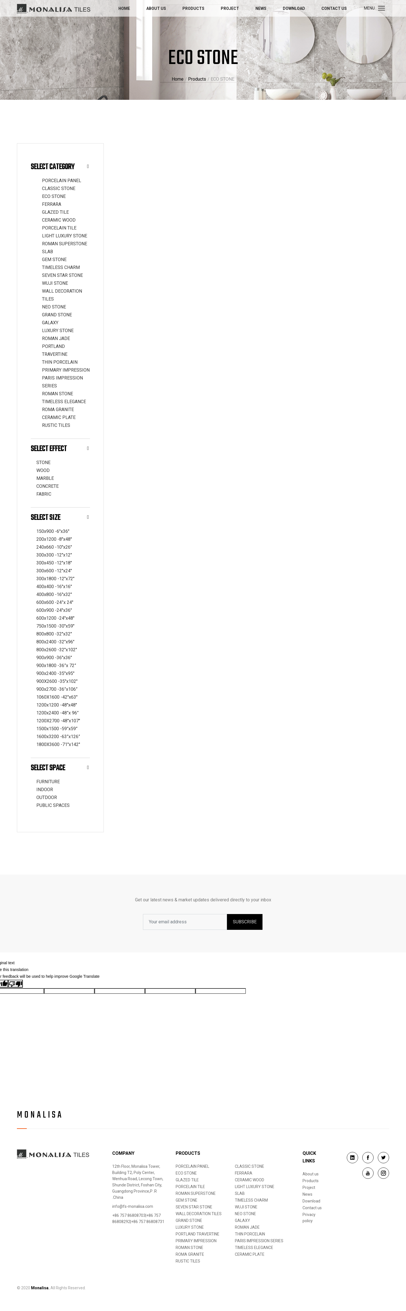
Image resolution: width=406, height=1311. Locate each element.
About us (156, 8)
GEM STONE (54, 259)
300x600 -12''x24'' (54, 570)
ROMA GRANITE (58, 409)
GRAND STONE (57, 314)
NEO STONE (54, 307)
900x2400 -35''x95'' (55, 673)
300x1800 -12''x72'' (55, 578)
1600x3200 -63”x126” (58, 736)
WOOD (43, 470)
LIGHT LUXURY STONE (64, 236)
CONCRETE (47, 486)
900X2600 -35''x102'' (57, 681)
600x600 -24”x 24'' (54, 602)
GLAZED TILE (55, 212)
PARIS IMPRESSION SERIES (259, 1241)
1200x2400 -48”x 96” (57, 713)
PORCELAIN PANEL (61, 180)
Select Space (60, 768)
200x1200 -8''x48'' (54, 539)
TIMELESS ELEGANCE (64, 401)
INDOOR (44, 789)
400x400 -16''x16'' (54, 586)
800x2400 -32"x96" (55, 642)
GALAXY (50, 322)
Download (294, 8)
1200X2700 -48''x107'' (58, 720)
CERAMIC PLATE (59, 417)
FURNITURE (48, 781)
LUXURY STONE (58, 330)
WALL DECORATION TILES (199, 1213)
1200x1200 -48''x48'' (56, 705)
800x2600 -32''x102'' (56, 649)
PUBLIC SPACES (53, 805)
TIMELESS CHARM (61, 267)
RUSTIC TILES (56, 425)
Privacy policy (309, 1217)
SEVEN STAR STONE (62, 275)
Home (124, 8)
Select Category (60, 167)
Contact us (334, 8)
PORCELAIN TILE (59, 228)
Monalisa (40, 1115)
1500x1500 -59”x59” (57, 728)
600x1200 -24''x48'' (55, 618)
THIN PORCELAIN (60, 362)
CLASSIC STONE (58, 188)
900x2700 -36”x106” (57, 689)
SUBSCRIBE (245, 921)
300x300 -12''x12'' (54, 555)
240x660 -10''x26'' (54, 547)
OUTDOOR (46, 797)
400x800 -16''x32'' (54, 594)
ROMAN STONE (57, 393)
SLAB (47, 251)
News (260, 8)
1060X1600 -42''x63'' (57, 697)
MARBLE (45, 478)
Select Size (60, 518)
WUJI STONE (55, 283)
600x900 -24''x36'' (54, 610)
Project (230, 8)
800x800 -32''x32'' (54, 634)
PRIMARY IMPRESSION (66, 370)
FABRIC (43, 494)
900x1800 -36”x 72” (56, 665)
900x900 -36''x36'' (54, 657)
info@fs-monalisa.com (132, 1206)
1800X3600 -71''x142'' (58, 744)
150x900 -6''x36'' (52, 531)
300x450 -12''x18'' (54, 563)
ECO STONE (54, 196)
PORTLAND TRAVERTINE (197, 1234)
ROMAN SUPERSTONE (64, 243)
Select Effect (60, 449)
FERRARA (51, 204)
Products (193, 8)
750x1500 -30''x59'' (55, 626)
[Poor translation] (15, 984)
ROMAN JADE (56, 338)
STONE (43, 462)
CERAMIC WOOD (59, 220)
